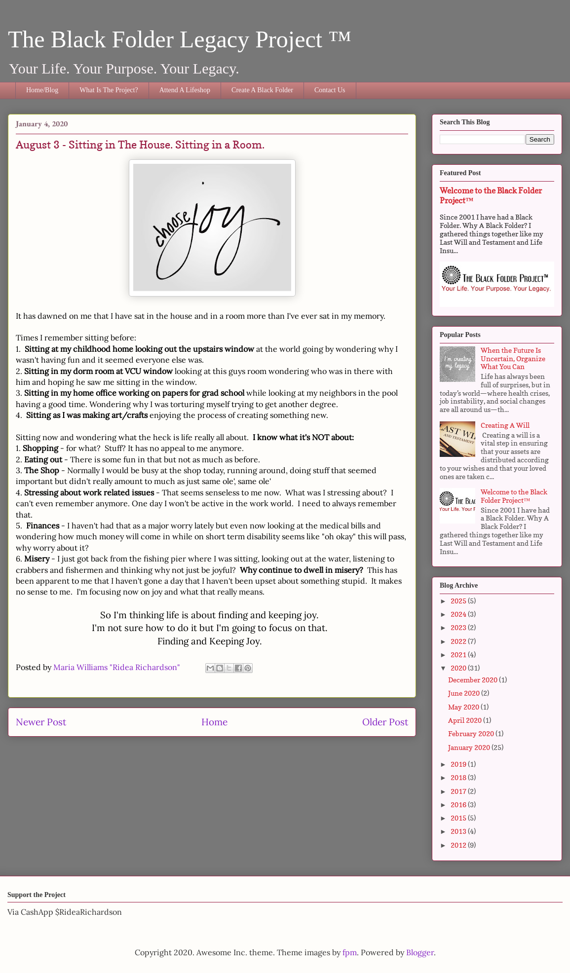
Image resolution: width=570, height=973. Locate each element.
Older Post (385, 722)
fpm (349, 952)
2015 (459, 818)
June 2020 (464, 693)
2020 (459, 668)
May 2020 (464, 707)
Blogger (420, 952)
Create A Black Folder (262, 90)
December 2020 (473, 679)
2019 (459, 764)
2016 (459, 804)
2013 (459, 831)
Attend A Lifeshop (184, 90)
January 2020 (470, 747)
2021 (459, 654)
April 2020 (465, 720)
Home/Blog (42, 90)
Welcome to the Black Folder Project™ (514, 495)
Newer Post (41, 722)
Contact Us (329, 90)
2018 (459, 777)
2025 (459, 601)
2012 (459, 845)
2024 (459, 614)
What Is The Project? (108, 90)
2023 (459, 627)
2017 (459, 791)
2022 (459, 641)
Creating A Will (505, 425)
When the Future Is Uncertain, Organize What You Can (513, 358)
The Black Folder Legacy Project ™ (179, 39)
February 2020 (471, 733)
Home (214, 722)
